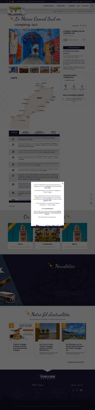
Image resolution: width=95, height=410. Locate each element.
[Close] (62, 183)
